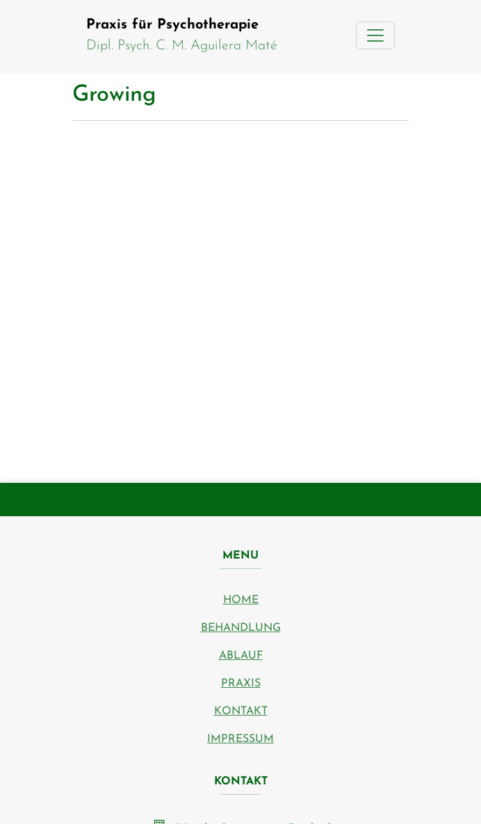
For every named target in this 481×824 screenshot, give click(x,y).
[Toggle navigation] (375, 35)
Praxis (241, 683)
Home (241, 600)
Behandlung (241, 628)
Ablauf (241, 655)
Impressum (240, 739)
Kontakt (241, 711)
